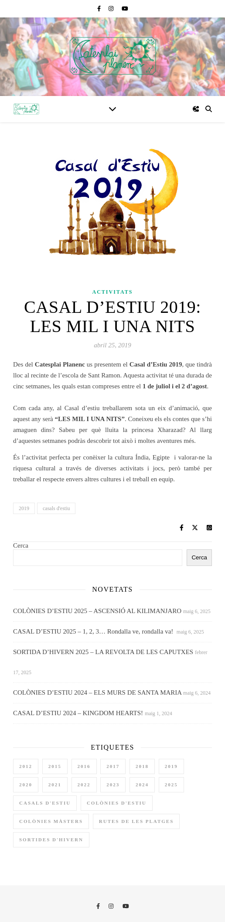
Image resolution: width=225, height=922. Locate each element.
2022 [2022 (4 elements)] (84, 784)
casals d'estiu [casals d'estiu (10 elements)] (45, 802)
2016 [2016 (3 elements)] (84, 766)
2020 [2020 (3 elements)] (25, 784)
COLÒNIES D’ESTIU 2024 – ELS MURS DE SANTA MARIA (97, 692)
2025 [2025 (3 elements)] (171, 784)
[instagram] (112, 8)
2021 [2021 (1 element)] (54, 784)
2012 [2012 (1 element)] (25, 766)
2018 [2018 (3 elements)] (142, 766)
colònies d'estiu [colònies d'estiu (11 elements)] (117, 802)
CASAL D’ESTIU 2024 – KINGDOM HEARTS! (78, 712)
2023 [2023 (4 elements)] (112, 784)
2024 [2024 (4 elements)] (142, 784)
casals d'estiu (56, 508)
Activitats (112, 292)
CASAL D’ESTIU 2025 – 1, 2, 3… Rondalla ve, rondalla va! (94, 631)
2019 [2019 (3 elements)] (171, 766)
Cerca (20, 545)
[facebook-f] (99, 8)
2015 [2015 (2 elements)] (54, 766)
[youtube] (125, 8)
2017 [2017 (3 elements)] (112, 766)
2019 (24, 508)
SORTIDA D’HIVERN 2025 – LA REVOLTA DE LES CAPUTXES (103, 651)
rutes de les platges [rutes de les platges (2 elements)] (136, 821)
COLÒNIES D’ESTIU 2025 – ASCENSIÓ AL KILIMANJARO (97, 610)
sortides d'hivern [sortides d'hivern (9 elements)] (51, 839)
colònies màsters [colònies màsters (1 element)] (51, 821)
